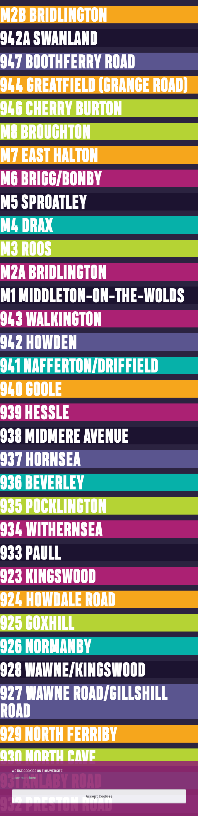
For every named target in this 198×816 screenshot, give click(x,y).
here (32, 777)
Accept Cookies (99, 796)
